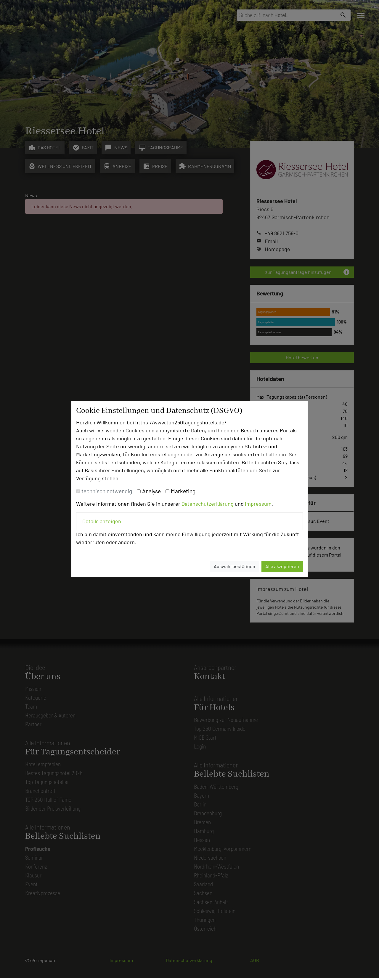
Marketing (183, 491)
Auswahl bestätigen (234, 566)
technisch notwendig (106, 491)
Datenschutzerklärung (208, 503)
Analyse (151, 491)
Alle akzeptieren (282, 566)
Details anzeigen (101, 521)
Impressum (258, 503)
